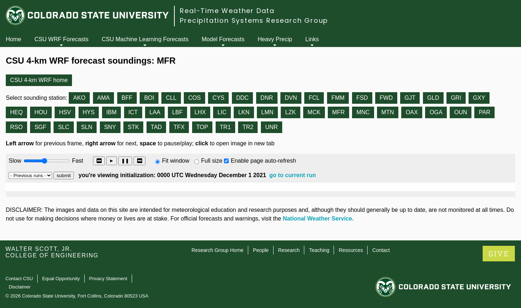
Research (289, 250)
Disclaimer (20, 287)
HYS (89, 112)
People (261, 250)
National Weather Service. (318, 218)
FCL (314, 98)
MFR (338, 112)
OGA (435, 112)
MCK (314, 112)
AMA (103, 98)
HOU (40, 112)
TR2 (247, 127)
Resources (351, 250)
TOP (202, 127)
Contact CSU (19, 278)
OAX (412, 112)
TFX (179, 127)
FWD (386, 98)
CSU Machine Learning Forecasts (145, 39)
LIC (221, 112)
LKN (243, 112)
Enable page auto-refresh (263, 161)
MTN (387, 112)
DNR (266, 98)
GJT (409, 98)
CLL (171, 98)
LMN (267, 112)
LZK (290, 112)
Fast (77, 161)
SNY (110, 127)
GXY (479, 98)
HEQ (16, 112)
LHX (200, 112)
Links (312, 39)
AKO (79, 98)
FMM (337, 98)
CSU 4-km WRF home (39, 80)
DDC (242, 98)
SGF (40, 127)
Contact (381, 250)
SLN (86, 127)
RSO (16, 127)
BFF (127, 98)
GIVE (498, 253)
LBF (177, 112)
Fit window (176, 161)
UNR (271, 127)
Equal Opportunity (61, 278)
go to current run (292, 175)
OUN (460, 112)
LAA (154, 112)
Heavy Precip (275, 39)
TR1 (225, 127)
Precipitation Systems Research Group (254, 20)
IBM (111, 112)
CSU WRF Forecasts (61, 39)
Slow (15, 161)
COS (194, 98)
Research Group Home (217, 250)
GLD (433, 98)
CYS (218, 98)
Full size (212, 161)
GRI (456, 98)
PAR (484, 112)
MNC (362, 112)
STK (133, 127)
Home (13, 39)
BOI (149, 98)
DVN (291, 98)
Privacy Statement (108, 278)
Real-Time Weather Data (227, 10)
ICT (133, 112)
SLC (63, 127)
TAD (156, 127)
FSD (362, 98)
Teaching (319, 250)
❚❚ (125, 160)
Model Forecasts (223, 39)
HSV (65, 112)
